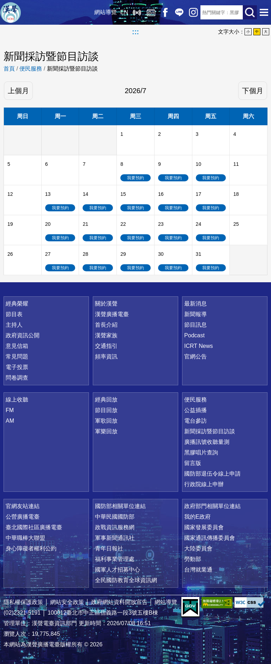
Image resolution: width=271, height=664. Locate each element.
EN (124, 12)
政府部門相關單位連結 (212, 506)
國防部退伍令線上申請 (212, 474)
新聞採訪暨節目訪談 (72, 69)
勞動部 (192, 559)
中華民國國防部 (114, 517)
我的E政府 (197, 517)
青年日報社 (109, 548)
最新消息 (195, 304)
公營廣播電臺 (23, 517)
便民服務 (30, 69)
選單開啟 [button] (264, 12)
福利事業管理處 (114, 559)
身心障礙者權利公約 (31, 548)
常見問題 (17, 357)
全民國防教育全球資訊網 (126, 580)
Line (179, 12)
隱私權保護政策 (23, 602)
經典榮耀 (17, 304)
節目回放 (106, 410)
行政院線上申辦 (204, 484)
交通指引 (106, 346)
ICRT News (198, 346)
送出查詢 (250, 12)
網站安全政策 (67, 602)
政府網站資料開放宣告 (119, 602)
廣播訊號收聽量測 (206, 442)
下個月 (252, 91)
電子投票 (17, 367)
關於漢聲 (106, 304)
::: (135, 32)
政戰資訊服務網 (114, 527)
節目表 (14, 314)
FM (10, 410)
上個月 (18, 91)
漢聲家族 (106, 335)
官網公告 (195, 357)
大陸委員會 (198, 548)
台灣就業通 (198, 570)
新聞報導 (195, 314)
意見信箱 (17, 346)
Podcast (194, 335)
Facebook (165, 12)
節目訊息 (195, 325)
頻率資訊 (106, 357)
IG (193, 12)
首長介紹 (106, 325)
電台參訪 (195, 421)
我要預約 (135, 177)
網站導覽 (105, 12)
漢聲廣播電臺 (10, 12)
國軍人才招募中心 (117, 570)
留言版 (192, 463)
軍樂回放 (106, 431)
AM (10, 421)
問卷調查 (17, 378)
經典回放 (151, 12)
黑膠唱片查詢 (201, 452)
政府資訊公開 (23, 335)
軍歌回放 (106, 421)
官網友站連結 (23, 506)
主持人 (14, 325)
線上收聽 (137, 12)
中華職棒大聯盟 (25, 538)
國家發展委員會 (204, 527)
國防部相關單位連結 (120, 506)
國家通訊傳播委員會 (209, 538)
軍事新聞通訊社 (114, 538)
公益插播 (195, 410)
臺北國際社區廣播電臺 (34, 527)
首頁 (9, 69)
